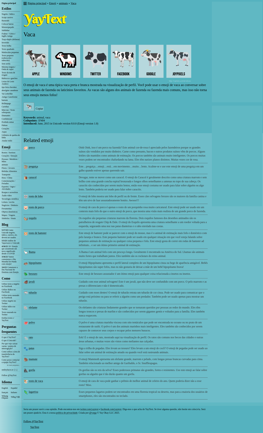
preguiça (33, 166)
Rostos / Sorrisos (8, 152)
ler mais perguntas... (13, 365)
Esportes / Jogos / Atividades (9, 187)
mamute (33, 359)
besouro (33, 273)
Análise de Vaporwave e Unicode (10, 241)
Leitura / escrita (8, 202)
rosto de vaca (36, 381)
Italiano (14, 392)
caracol (32, 177)
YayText (34, 427)
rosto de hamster (37, 233)
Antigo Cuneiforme (9, 97)
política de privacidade (66, 413)
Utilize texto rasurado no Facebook (10, 296)
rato (31, 337)
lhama (32, 252)
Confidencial (7, 119)
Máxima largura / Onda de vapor (9, 68)
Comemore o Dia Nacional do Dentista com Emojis (10, 269)
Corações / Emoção (9, 156)
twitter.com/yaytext (89, 409)
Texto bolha (6, 46)
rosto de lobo (36, 196)
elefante (33, 307)
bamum (5, 100)
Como (6, 278)
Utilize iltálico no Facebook (9, 290)
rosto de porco (36, 207)
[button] (24, 4)
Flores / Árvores (8, 168)
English (5, 388)
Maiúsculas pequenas (10, 52)
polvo (32, 322)
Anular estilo (7, 141)
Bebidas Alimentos (9, 171)
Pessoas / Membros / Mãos (10, 160)
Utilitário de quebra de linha (11, 136)
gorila (32, 370)
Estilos (6, 8)
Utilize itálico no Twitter (8, 307)
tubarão (33, 292)
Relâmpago (6, 103)
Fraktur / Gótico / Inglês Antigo (9, 35)
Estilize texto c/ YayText (8, 319)
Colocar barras (7, 24)
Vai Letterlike (7, 94)
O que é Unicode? (9, 340)
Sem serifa (6, 64)
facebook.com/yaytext (111, 409)
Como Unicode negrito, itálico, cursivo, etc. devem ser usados (9, 233)
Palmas (5, 125)
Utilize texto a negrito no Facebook (10, 285)
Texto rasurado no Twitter (9, 313)
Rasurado (5, 20)
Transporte (6, 174)
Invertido (5, 42)
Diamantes (6, 115)
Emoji (6, 147)
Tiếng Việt (15, 397)
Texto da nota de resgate (8, 73)
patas (31, 348)
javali (32, 281)
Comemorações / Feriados (8, 182)
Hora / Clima (7, 178)
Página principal (9, 3)
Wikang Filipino (5, 397)
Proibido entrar (8, 122)
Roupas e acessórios (10, 192)
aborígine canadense (10, 90)
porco (32, 147)
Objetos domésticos (9, 212)
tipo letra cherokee (9, 87)
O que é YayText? (9, 337)
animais (5, 165)
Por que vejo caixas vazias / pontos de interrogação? (9, 346)
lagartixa (33, 391)
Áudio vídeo (7, 195)
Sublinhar (6, 30)
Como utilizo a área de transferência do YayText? (11, 354)
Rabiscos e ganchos (9, 78)
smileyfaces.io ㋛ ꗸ (9, 370)
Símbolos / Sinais (9, 218)
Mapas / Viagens (8, 215)
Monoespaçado (8, 27)
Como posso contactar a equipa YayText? (11, 361)
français (5, 392)
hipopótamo (35, 262)
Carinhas (5, 106)
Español (14, 388)
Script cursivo (7, 17)
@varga (93, 413)
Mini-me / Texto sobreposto (8, 111)
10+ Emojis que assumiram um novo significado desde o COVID (10, 250)
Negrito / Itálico (8, 14)
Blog (5, 224)
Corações (5, 128)
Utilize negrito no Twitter (9, 302)
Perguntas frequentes (9, 329)
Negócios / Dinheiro (10, 205)
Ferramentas (7, 208)
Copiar (39, 108)
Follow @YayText (9, 375)
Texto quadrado (8, 49)
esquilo (32, 218)
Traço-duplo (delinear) (11, 39)
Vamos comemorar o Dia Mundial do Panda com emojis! (9, 260)
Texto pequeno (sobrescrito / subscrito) (8, 58)
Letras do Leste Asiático (8, 82)
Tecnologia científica (10, 199)
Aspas (4, 132)
